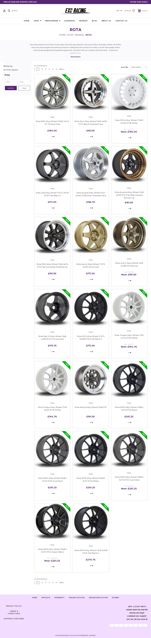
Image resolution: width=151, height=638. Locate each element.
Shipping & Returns (14, 619)
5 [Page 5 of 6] (52, 69)
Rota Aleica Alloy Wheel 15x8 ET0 (91, 407)
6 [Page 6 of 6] (56, 69)
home (34, 597)
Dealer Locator (76, 597)
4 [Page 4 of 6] (49, 69)
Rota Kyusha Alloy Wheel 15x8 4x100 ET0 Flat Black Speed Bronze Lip (129, 195)
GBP (119, 11)
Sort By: (124, 67)
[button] (17, 75)
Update (11, 88)
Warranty (59, 597)
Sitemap (92, 635)
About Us (106, 21)
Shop (37, 21)
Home (26, 21)
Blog (94, 21)
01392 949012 (142, 2)
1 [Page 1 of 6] (37, 69)
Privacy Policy (14, 606)
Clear (24, 88)
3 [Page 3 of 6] (45, 69)
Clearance (69, 21)
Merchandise (52, 21)
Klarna (115, 597)
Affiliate (45, 597)
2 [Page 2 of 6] (42, 69)
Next (62, 69)
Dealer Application (98, 597)
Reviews (83, 21)
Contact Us (121, 21)
